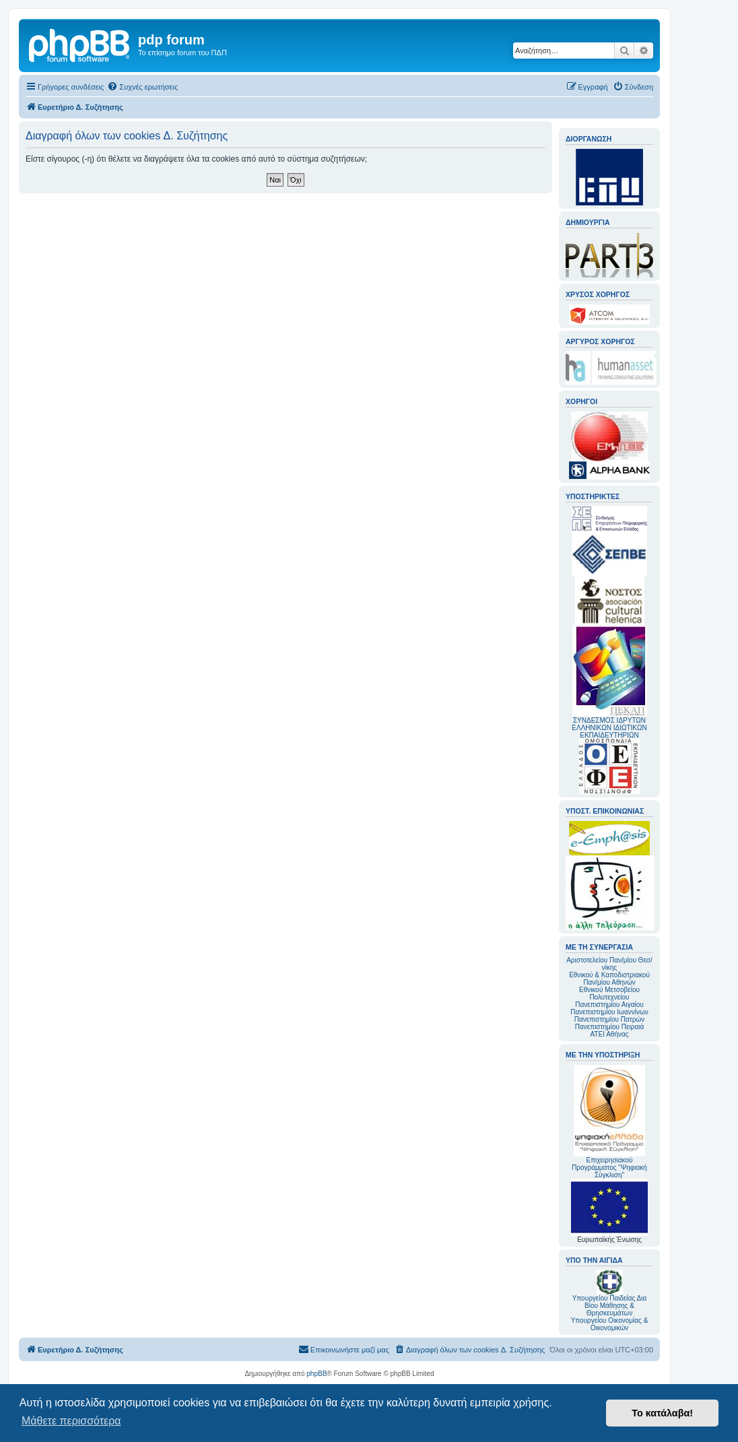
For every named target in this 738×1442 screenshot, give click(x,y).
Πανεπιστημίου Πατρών (609, 1019)
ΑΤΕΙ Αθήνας (609, 1034)
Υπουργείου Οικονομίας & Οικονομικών (609, 1324)
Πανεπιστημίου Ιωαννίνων (609, 1012)
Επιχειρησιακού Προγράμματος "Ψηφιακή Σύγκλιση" (609, 1122)
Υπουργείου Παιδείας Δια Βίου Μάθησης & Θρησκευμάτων (609, 1305)
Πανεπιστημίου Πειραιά (609, 1026)
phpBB (316, 1373)
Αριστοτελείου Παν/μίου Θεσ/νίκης (609, 963)
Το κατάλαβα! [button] (662, 1413)
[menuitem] (142, 87)
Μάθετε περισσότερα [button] (71, 1421)
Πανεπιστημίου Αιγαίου (609, 1004)
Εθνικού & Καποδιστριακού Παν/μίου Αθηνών (609, 978)
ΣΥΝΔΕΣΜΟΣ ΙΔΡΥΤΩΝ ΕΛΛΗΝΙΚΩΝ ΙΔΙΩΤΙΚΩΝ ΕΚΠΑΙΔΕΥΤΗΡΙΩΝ (609, 728)
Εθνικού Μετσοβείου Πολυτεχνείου (609, 993)
